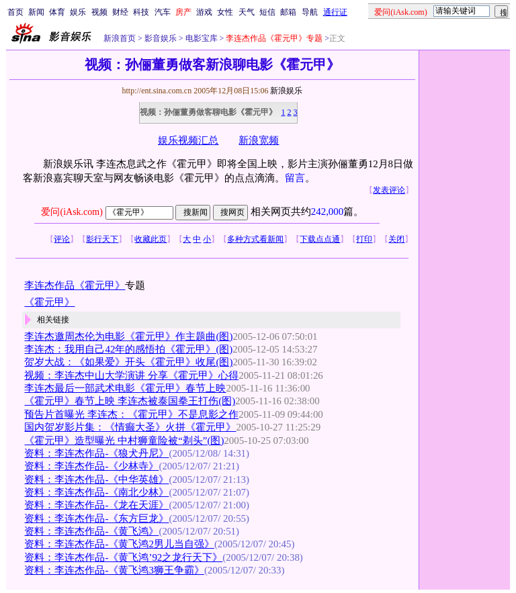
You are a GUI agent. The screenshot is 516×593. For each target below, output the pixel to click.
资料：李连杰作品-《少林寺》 (91, 466)
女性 (225, 12)
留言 (295, 178)
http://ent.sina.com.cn (158, 90)
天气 (247, 12)
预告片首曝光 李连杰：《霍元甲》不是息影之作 (131, 414)
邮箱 (288, 12)
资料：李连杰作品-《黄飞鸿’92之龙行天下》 (123, 557)
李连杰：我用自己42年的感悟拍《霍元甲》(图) (128, 349)
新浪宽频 (259, 140)
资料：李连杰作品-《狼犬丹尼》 (96, 453)
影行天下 (102, 239)
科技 (141, 12)
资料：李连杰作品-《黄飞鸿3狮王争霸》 (114, 570)
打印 (364, 239)
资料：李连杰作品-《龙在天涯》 (96, 505)
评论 (62, 239)
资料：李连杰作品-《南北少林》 (96, 492)
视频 (99, 12)
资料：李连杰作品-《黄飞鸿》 (91, 531)
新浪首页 (119, 38)
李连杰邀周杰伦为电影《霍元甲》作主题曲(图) (128, 336)
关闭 (396, 239)
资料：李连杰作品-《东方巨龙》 (96, 518)
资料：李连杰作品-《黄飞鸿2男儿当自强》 (119, 544)
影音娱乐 (160, 38)
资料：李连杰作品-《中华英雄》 (96, 479)
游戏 (204, 12)
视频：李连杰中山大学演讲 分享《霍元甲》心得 (131, 375)
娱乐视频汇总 (188, 140)
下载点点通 (320, 239)
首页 (15, 12)
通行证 (335, 12)
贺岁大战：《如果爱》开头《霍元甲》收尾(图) (128, 362)
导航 (310, 12)
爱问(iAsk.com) (71, 212)
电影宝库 (200, 38)
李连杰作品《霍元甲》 (74, 285)
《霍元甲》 (49, 302)
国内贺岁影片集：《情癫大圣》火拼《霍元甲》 (130, 427)
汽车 (163, 12)
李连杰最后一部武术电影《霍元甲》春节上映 (125, 388)
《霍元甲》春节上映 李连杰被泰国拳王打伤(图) (129, 401)
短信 (267, 12)
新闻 (36, 12)
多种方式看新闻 (255, 239)
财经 (120, 12)
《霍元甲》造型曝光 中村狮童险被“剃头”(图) (124, 440)
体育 (57, 12)
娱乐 (78, 12)
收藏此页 (150, 239)
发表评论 (389, 190)
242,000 (327, 211)
